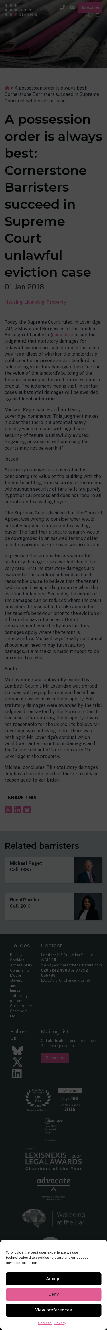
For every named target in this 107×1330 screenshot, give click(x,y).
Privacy (60, 1323)
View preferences (53, 1309)
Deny (54, 1294)
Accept (53, 1278)
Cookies (45, 1323)
